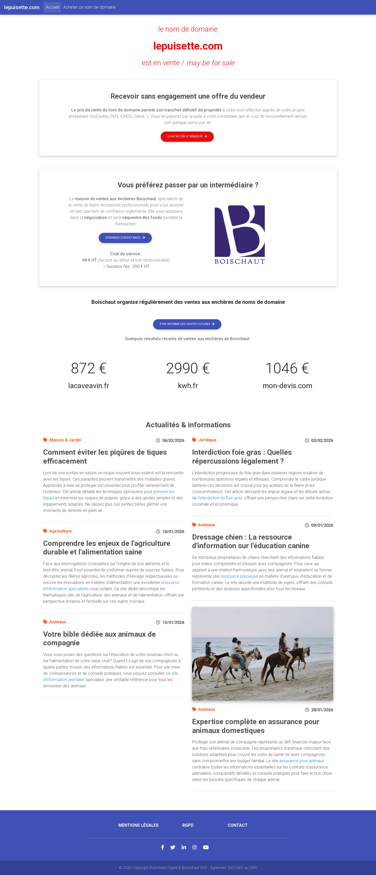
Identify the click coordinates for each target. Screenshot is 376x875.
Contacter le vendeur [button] (187, 136)
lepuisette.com (188, 46)
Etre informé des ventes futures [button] (187, 324)
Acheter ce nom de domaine (89, 7)
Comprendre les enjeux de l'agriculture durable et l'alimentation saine (106, 548)
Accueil (53, 7)
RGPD (188, 825)
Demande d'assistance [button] (125, 237)
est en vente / (188, 63)
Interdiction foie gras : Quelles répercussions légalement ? (242, 456)
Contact (238, 825)
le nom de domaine (188, 29)
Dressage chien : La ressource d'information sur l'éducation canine (250, 541)
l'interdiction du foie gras (220, 497)
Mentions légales (138, 825)
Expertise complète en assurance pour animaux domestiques (255, 726)
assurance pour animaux (301, 760)
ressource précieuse (239, 576)
